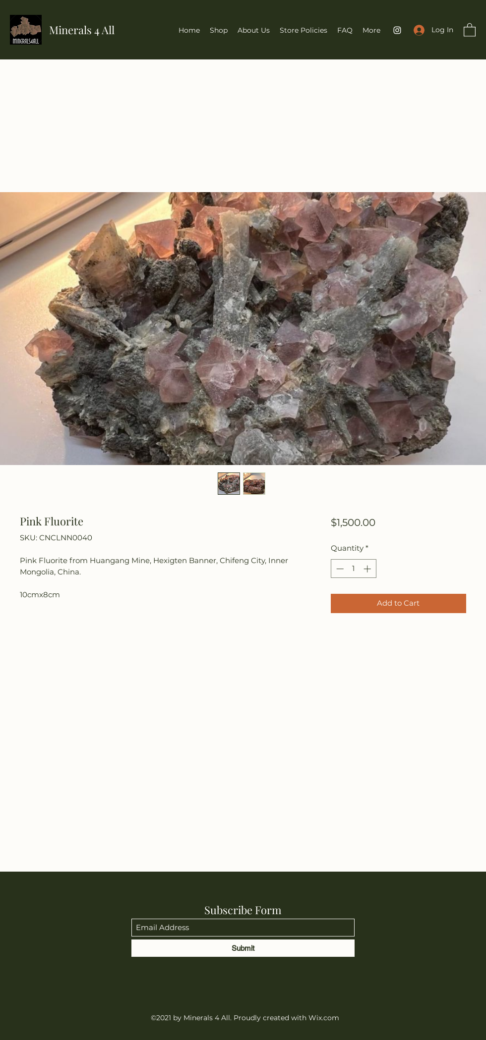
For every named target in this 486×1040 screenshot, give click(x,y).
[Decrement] (339, 569)
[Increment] (368, 569)
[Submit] (243, 948)
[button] (470, 29)
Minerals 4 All (82, 29)
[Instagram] (397, 30)
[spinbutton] (353, 569)
